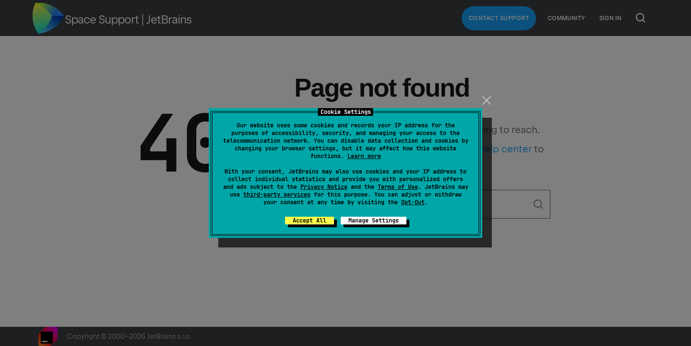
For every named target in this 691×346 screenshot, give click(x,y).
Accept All (309, 220)
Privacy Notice (323, 187)
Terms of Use (398, 187)
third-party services (276, 194)
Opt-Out (413, 202)
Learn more (364, 156)
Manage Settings (373, 220)
